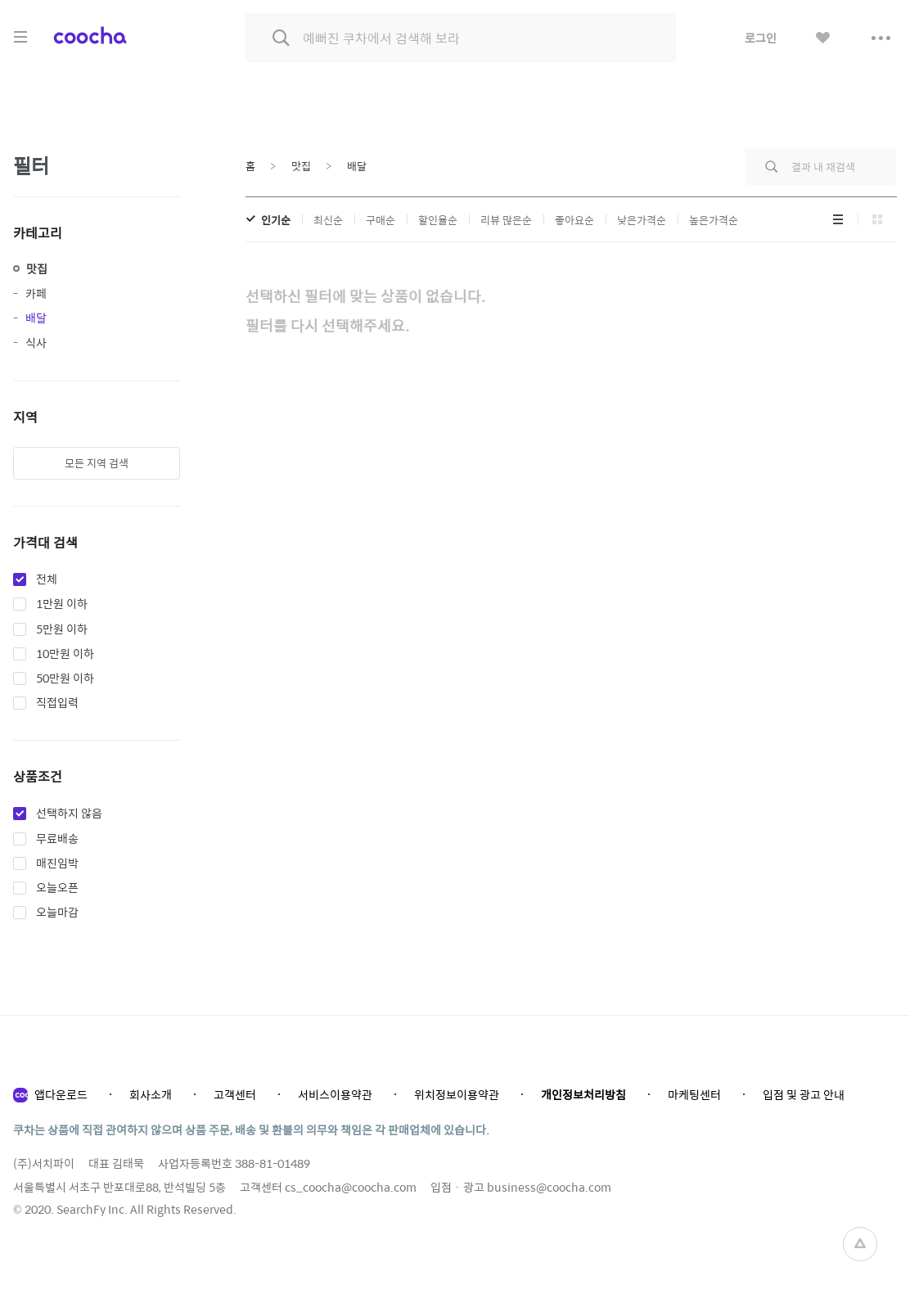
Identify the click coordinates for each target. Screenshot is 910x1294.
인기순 (276, 219)
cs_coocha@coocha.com (351, 1187)
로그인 (761, 38)
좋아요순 (574, 219)
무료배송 (57, 838)
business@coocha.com (549, 1187)
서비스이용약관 (335, 1094)
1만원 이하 (62, 604)
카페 (36, 293)
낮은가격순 (641, 219)
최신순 (328, 219)
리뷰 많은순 (506, 219)
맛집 (36, 268)
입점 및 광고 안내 (804, 1094)
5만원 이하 (62, 629)
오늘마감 (57, 912)
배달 (36, 318)
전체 (46, 579)
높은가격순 (713, 219)
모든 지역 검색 (96, 462)
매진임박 (57, 863)
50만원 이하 (65, 678)
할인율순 (437, 219)
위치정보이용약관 (456, 1094)
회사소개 (150, 1094)
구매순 (380, 219)
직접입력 (57, 703)
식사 (36, 342)
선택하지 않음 (69, 813)
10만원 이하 (65, 654)
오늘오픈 (57, 888)
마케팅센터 (694, 1094)
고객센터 (235, 1094)
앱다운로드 (61, 1094)
